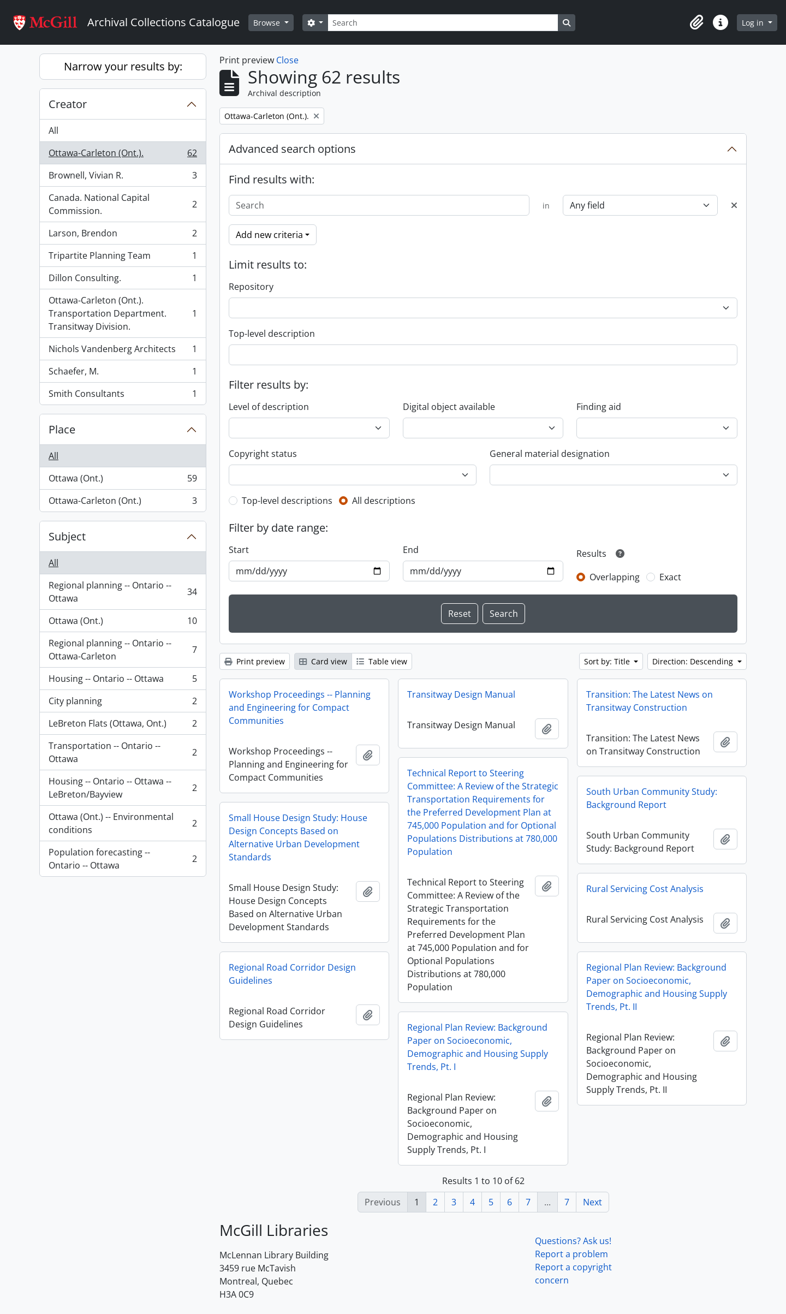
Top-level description (272, 334)
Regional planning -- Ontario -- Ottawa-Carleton (122, 649)
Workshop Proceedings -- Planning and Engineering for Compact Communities (300, 707)
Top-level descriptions (287, 501)
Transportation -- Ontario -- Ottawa (122, 752)
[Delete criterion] (734, 205)
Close (287, 60)
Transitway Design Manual (461, 694)
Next (592, 1202)
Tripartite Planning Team (122, 258)
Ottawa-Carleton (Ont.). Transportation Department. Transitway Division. (122, 313)
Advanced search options (292, 148)
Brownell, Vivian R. (122, 178)
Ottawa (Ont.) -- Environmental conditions (122, 823)
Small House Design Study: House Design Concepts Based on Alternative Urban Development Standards (298, 837)
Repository (251, 287)
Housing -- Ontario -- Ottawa (122, 681)
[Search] (442, 22)
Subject (67, 536)
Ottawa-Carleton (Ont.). (122, 155)
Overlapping (615, 577)
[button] (696, 22)
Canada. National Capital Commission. (122, 204)
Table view (381, 661)
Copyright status (263, 454)
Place (62, 429)
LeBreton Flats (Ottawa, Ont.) (122, 726)
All (53, 130)
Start (239, 550)
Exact (670, 577)
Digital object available (449, 407)
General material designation (550, 454)
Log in (754, 22)
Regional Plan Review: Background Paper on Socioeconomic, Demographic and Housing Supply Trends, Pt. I (477, 1047)
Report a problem (571, 1254)
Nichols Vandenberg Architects (122, 351)
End (411, 550)
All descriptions (383, 501)
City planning (122, 703)
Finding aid (598, 407)
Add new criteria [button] (269, 235)
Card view (323, 661)
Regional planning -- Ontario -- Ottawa (122, 591)
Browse (267, 22)
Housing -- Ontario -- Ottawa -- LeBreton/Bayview (122, 787)
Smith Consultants (122, 396)
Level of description (269, 407)
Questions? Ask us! (573, 1241)
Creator (68, 104)
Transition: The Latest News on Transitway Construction (649, 701)
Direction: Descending (693, 661)
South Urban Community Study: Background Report (651, 798)
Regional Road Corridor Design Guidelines (292, 973)
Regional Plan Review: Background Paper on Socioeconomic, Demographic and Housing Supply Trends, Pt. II (656, 987)
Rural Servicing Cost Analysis (645, 889)
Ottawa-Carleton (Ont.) (122, 503)
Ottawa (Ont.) (122, 481)
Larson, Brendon (122, 236)
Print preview (254, 661)
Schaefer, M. (122, 374)
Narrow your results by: (123, 66)
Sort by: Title (608, 661)
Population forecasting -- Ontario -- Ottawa (122, 858)
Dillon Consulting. (122, 280)
